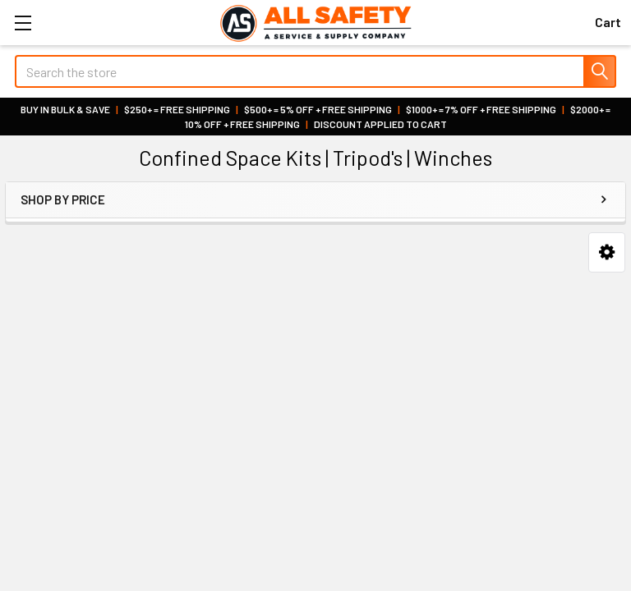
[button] (606, 252)
